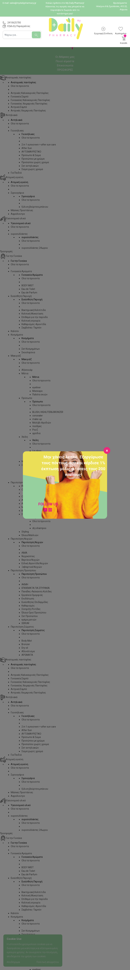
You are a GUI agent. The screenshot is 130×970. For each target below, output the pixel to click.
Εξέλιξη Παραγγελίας (18, 26)
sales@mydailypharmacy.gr (23, 3)
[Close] (107, 450)
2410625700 (14, 22)
